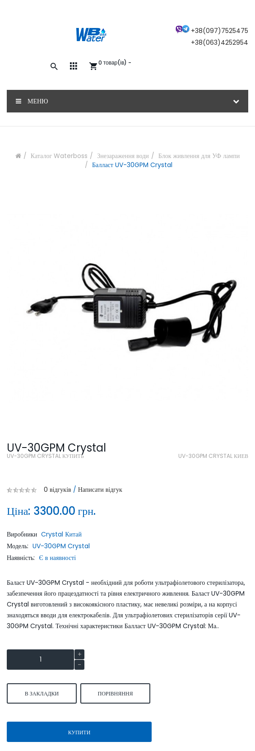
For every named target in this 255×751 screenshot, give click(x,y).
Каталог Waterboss (59, 155)
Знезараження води (123, 155)
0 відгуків (57, 489)
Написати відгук (100, 489)
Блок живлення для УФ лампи (199, 155)
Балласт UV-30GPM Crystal (132, 164)
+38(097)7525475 (219, 30)
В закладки (42, 693)
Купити (79, 732)
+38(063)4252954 (219, 42)
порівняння (115, 693)
